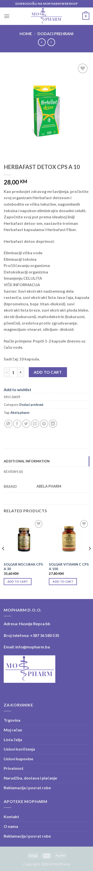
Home (26, 33)
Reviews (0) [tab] (13, 472)
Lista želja (13, 739)
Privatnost (14, 768)
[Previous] (3, 558)
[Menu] (7, 16)
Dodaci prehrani (55, 33)
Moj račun (13, 729)
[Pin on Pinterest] (44, 424)
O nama (11, 826)
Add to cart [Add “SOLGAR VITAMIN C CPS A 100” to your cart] (63, 581)
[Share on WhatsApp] (8, 424)
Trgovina (12, 720)
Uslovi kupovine (18, 758)
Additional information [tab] (27, 461)
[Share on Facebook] (17, 424)
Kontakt (11, 816)
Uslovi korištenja (19, 749)
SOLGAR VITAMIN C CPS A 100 (69, 566)
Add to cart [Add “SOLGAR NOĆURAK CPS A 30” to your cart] (17, 581)
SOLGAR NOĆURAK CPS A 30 (23, 566)
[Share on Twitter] (26, 424)
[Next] (89, 558)
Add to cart (48, 372)
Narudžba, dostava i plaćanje (30, 778)
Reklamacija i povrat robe (27, 787)
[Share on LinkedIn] (53, 424)
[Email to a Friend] (35, 424)
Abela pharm (19, 413)
